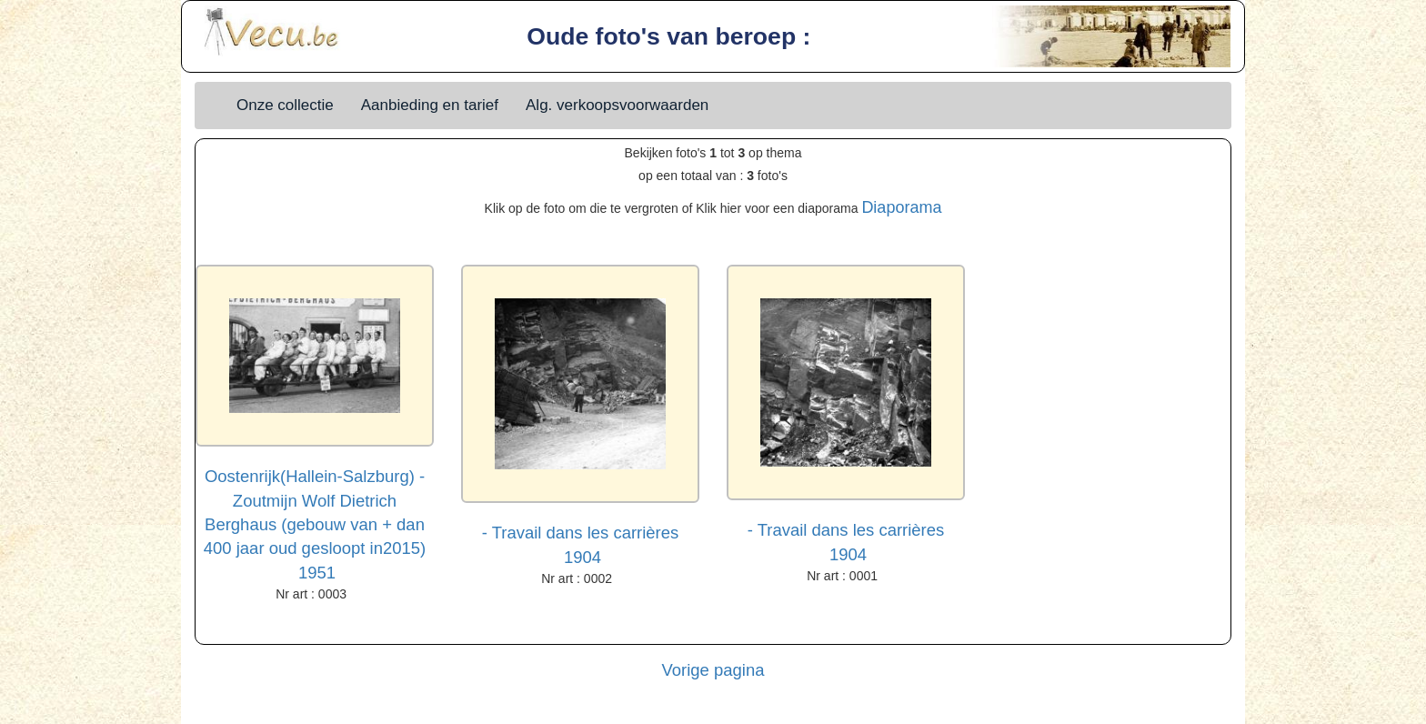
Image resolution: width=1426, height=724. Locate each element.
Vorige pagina (713, 669)
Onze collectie (285, 105)
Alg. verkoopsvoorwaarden (617, 105)
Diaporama (901, 207)
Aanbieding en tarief (429, 105)
